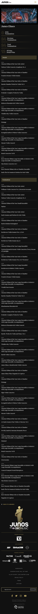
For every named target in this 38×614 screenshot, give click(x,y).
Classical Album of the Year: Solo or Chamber (14, 72)
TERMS (19, 580)
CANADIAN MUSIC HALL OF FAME (19, 571)
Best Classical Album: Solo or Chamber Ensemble (15, 169)
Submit (33, 589)
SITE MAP (19, 583)
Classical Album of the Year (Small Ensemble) (14, 203)
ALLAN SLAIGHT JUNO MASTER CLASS (19, 574)
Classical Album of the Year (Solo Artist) (12, 64)
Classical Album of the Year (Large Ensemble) (14, 246)
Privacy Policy (19, 577)
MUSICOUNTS (19, 568)
